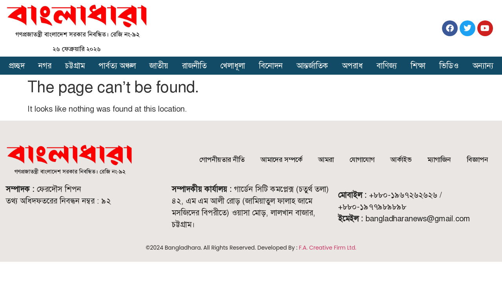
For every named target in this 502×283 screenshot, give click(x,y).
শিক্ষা (418, 66)
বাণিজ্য (386, 66)
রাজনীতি (194, 66)
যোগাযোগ (362, 159)
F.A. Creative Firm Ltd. (327, 248)
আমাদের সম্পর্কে (281, 159)
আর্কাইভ (401, 159)
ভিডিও (448, 66)
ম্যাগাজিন (439, 159)
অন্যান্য (483, 66)
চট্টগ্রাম (75, 66)
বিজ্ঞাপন (477, 159)
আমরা (326, 159)
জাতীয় (158, 66)
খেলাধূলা (232, 66)
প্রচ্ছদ (17, 66)
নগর (44, 66)
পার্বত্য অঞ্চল (117, 66)
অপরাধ (352, 66)
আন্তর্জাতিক (312, 66)
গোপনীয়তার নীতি (222, 159)
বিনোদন (271, 66)
